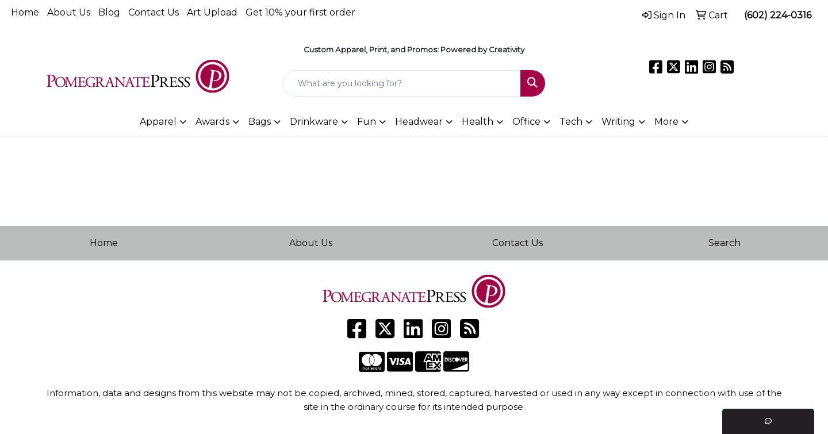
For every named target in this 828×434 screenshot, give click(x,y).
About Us (68, 12)
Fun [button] (366, 121)
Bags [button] (259, 121)
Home (25, 12)
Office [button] (526, 121)
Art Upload (212, 12)
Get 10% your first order (300, 12)
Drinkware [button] (314, 121)
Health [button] (477, 121)
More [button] (666, 121)
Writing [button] (618, 121)
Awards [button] (212, 121)
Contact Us (153, 12)
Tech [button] (570, 121)
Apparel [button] (158, 121)
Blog (109, 12)
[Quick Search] (402, 83)
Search (724, 242)
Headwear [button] (419, 121)
